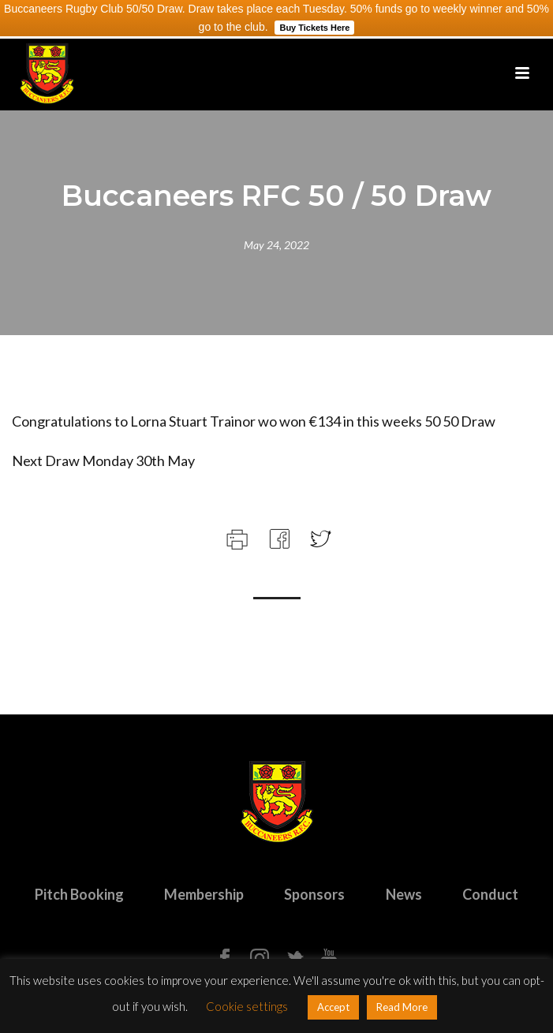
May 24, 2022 (276, 245)
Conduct (490, 894)
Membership (204, 894)
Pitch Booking (79, 894)
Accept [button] (333, 1007)
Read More (402, 1007)
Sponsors (314, 894)
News (404, 894)
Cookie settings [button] (247, 1006)
